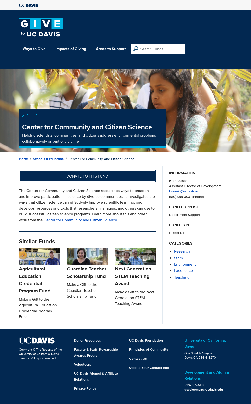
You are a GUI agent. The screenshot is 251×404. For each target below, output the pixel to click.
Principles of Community (148, 349)
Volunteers (82, 364)
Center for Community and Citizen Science (80, 220)
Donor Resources (87, 340)
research (182, 251)
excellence (183, 270)
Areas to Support (111, 49)
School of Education (48, 159)
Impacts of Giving (70, 49)
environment (185, 264)
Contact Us (138, 358)
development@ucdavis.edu (203, 389)
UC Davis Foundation (146, 340)
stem (178, 258)
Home (23, 159)
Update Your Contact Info (149, 367)
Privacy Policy (85, 388)
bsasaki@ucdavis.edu (185, 191)
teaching (181, 277)
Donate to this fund (87, 176)
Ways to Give (34, 49)
